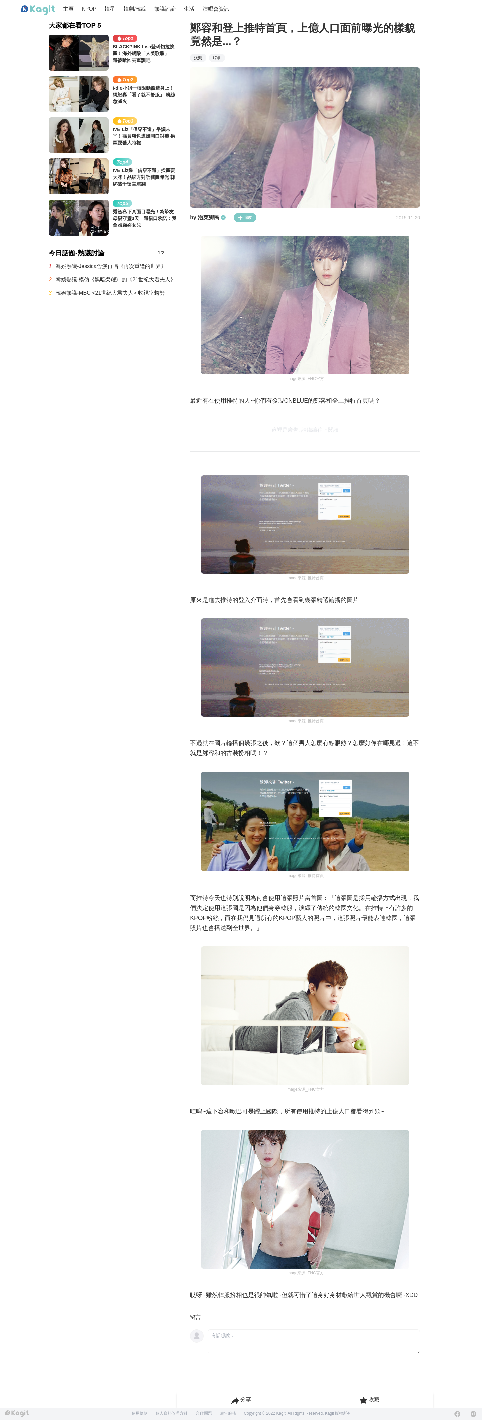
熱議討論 (165, 9)
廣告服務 (228, 1413)
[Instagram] (473, 1414)
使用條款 (140, 1413)
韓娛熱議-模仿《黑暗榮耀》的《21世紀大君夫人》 (116, 279)
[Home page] (38, 10)
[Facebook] (457, 1414)
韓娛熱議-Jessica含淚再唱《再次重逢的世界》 (111, 266)
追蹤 (245, 217)
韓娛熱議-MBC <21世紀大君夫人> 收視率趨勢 (110, 293)
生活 (189, 9)
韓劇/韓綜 (134, 9)
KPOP (89, 9)
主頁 (68, 9)
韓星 (109, 9)
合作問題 (204, 1413)
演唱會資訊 (216, 9)
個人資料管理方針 (172, 1413)
